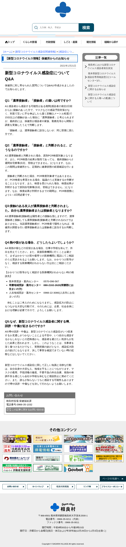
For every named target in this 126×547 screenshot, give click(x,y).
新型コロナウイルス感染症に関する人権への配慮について (101, 98)
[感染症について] (68, 51)
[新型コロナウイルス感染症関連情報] (35, 51)
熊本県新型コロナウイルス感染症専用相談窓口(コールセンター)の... (101, 77)
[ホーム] (7, 51)
